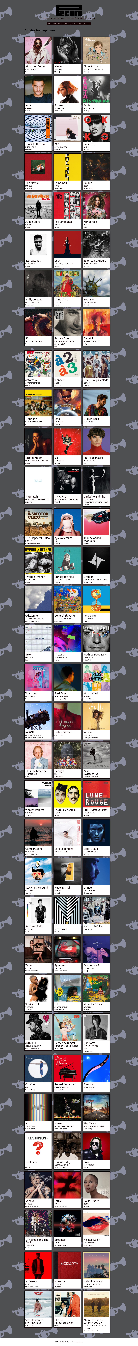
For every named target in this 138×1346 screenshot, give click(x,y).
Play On (86, 699)
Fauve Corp (57, 1206)
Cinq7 (27, 777)
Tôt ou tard (28, 815)
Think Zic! (57, 1168)
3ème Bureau (88, 1287)
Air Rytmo (57, 1287)
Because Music (58, 1049)
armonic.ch (79, 1342)
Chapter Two (29, 1326)
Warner (56, 1010)
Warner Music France (90, 1331)
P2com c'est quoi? (69, 23)
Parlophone (58, 971)
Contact (86, 23)
